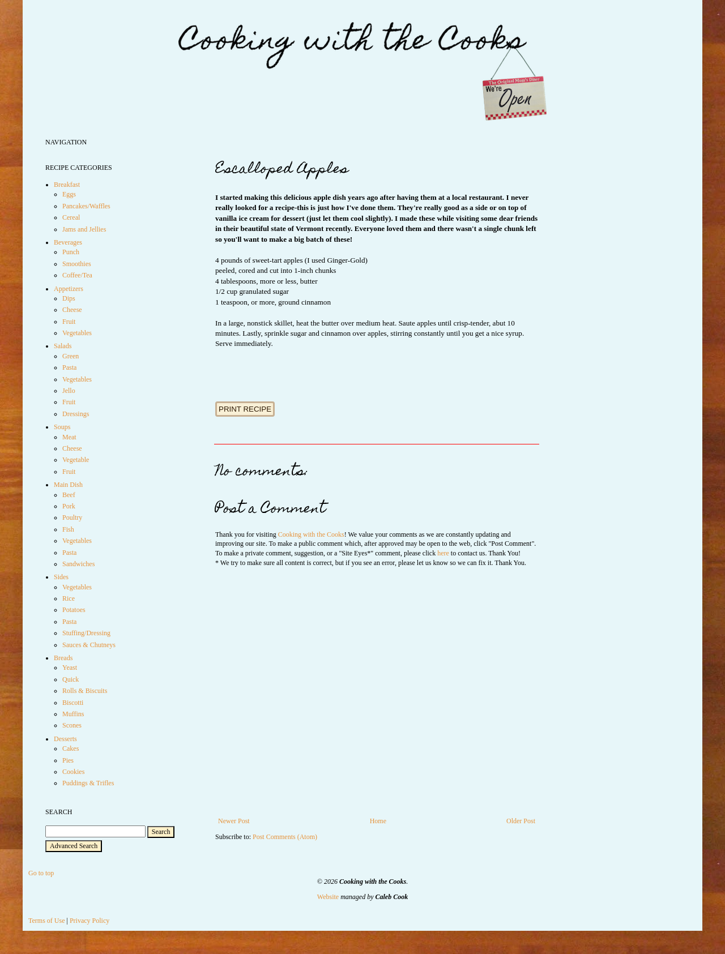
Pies (68, 760)
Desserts (65, 739)
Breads (63, 658)
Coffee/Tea (77, 275)
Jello (68, 391)
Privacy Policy (89, 921)
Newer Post (234, 821)
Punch (70, 252)
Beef (68, 495)
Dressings (75, 414)
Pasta (69, 367)
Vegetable (75, 460)
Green (70, 356)
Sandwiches (78, 564)
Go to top (41, 873)
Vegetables (77, 333)
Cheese (72, 310)
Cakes (70, 748)
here (443, 553)
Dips (68, 298)
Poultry (72, 517)
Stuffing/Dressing (86, 633)
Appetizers (68, 289)
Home (378, 821)
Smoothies (76, 264)
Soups (62, 427)
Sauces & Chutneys (89, 645)
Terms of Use (46, 921)
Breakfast (67, 185)
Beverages (68, 242)
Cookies (73, 772)
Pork (68, 506)
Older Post (520, 821)
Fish (68, 529)
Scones (72, 725)
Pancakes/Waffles (86, 206)
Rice (68, 598)
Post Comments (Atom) (285, 837)
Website (328, 897)
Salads (62, 346)
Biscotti (72, 703)
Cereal (71, 217)
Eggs (69, 194)
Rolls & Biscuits (84, 691)
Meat (69, 437)
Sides (61, 577)
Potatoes (74, 610)
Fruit (68, 322)
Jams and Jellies (84, 229)
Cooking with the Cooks (311, 534)
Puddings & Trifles (88, 783)
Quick (70, 679)
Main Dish (68, 485)
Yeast (69, 667)
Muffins (73, 714)
